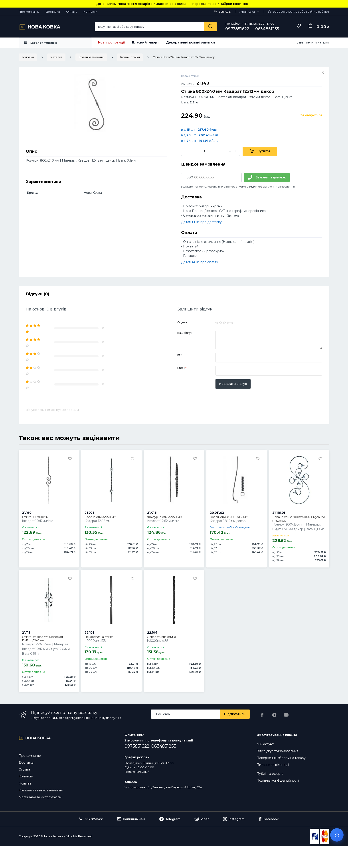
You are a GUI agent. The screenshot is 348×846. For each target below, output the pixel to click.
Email (181, 368)
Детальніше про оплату (199, 262)
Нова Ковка (53, 836)
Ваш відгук (184, 332)
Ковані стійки (130, 57)
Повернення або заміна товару (281, 758)
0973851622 (237, 28)
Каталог (56, 57)
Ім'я (180, 354)
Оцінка (182, 322)
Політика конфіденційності (278, 781)
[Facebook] (262, 715)
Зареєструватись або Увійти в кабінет (298, 11)
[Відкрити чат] (337, 835)
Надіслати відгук (233, 384)
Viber (201, 819)
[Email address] (185, 714)
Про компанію (29, 11)
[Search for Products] (149, 26)
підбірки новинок (235, 4)
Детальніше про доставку (201, 222)
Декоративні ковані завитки (190, 42)
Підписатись (234, 714)
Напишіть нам (131, 819)
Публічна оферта (270, 774)
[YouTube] (286, 715)
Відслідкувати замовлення (277, 751)
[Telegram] (274, 715)
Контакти (90, 11)
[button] (248, 12)
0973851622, (138, 746)
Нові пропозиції (111, 42)
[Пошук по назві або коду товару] (210, 26)
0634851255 (267, 28)
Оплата (71, 11)
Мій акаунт (265, 744)
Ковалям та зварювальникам (41, 790)
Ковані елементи (91, 57)
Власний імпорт (145, 42)
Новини (25, 783)
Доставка (53, 11)
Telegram (169, 819)
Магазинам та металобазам (40, 797)
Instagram (234, 819)
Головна (28, 57)
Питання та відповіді (273, 765)
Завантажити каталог (313, 42)
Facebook (269, 819)
